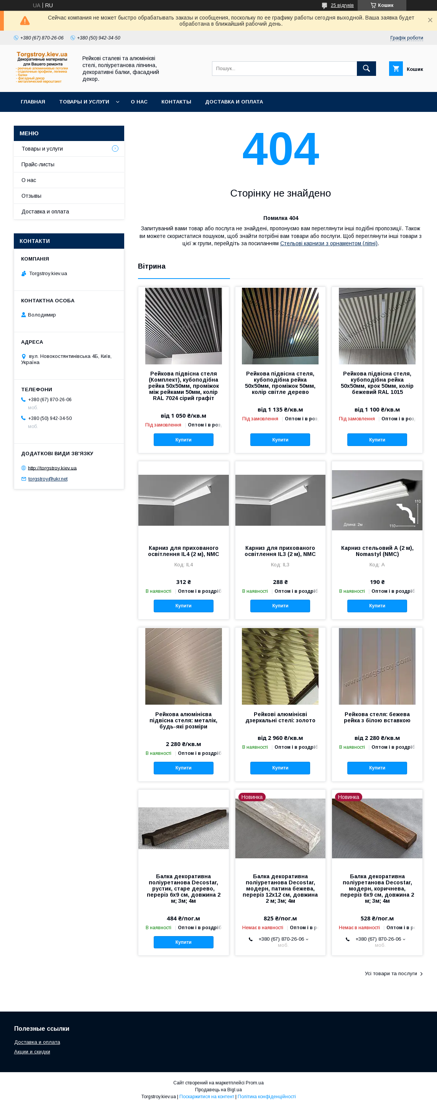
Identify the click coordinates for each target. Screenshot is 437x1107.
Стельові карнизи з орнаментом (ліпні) (329, 243)
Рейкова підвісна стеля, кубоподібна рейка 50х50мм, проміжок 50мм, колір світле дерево (280, 383)
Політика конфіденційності (267, 1096)
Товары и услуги (84, 102)
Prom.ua (255, 1083)
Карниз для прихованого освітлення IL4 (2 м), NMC (183, 551)
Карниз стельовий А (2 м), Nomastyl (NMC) (377, 551)
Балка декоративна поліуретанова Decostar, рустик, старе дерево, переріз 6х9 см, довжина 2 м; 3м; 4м (183, 888)
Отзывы (31, 196)
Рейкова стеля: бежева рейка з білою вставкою (377, 717)
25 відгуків (342, 5)
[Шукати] (366, 68)
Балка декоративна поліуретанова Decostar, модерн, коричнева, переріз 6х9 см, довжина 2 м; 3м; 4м (377, 888)
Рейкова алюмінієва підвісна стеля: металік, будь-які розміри (183, 720)
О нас (139, 102)
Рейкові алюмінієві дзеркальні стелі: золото (280, 717)
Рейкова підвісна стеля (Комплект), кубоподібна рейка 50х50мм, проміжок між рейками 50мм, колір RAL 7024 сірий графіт (183, 386)
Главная (33, 102)
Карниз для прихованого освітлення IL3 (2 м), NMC (280, 551)
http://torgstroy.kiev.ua (52, 468)
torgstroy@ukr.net (47, 479)
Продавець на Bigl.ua (218, 1089)
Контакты (176, 102)
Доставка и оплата (234, 102)
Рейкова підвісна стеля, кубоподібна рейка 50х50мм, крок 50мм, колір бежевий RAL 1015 (377, 383)
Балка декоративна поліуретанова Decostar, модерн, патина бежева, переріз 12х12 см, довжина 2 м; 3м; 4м (280, 888)
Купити (184, 440)
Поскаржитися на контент (206, 1096)
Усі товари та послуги (391, 973)
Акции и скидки (32, 1052)
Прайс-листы (37, 164)
